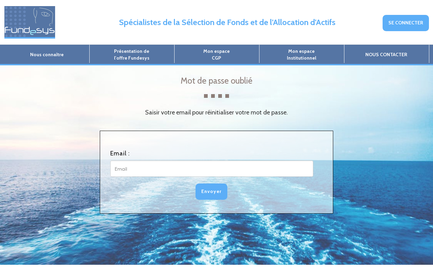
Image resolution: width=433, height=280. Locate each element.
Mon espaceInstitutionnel (301, 54)
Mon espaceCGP (216, 54)
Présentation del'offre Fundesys (132, 54)
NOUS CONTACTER (386, 54)
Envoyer (211, 191)
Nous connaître (47, 54)
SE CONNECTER (405, 23)
